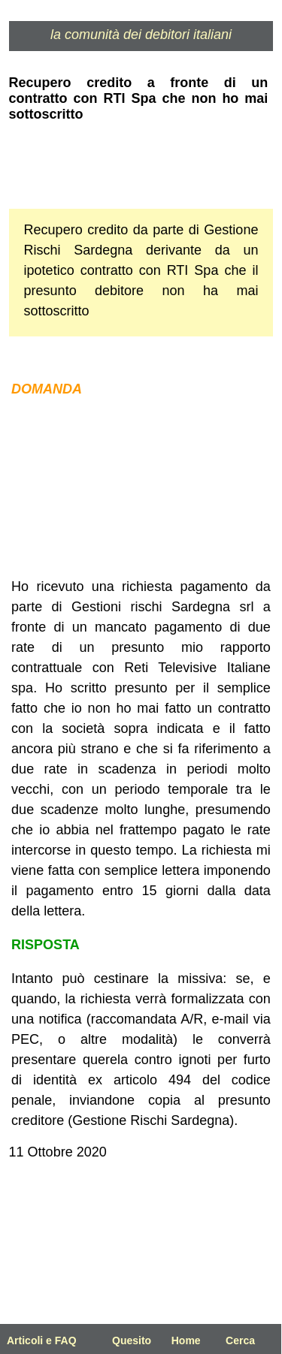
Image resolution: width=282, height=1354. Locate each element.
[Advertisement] (141, 488)
